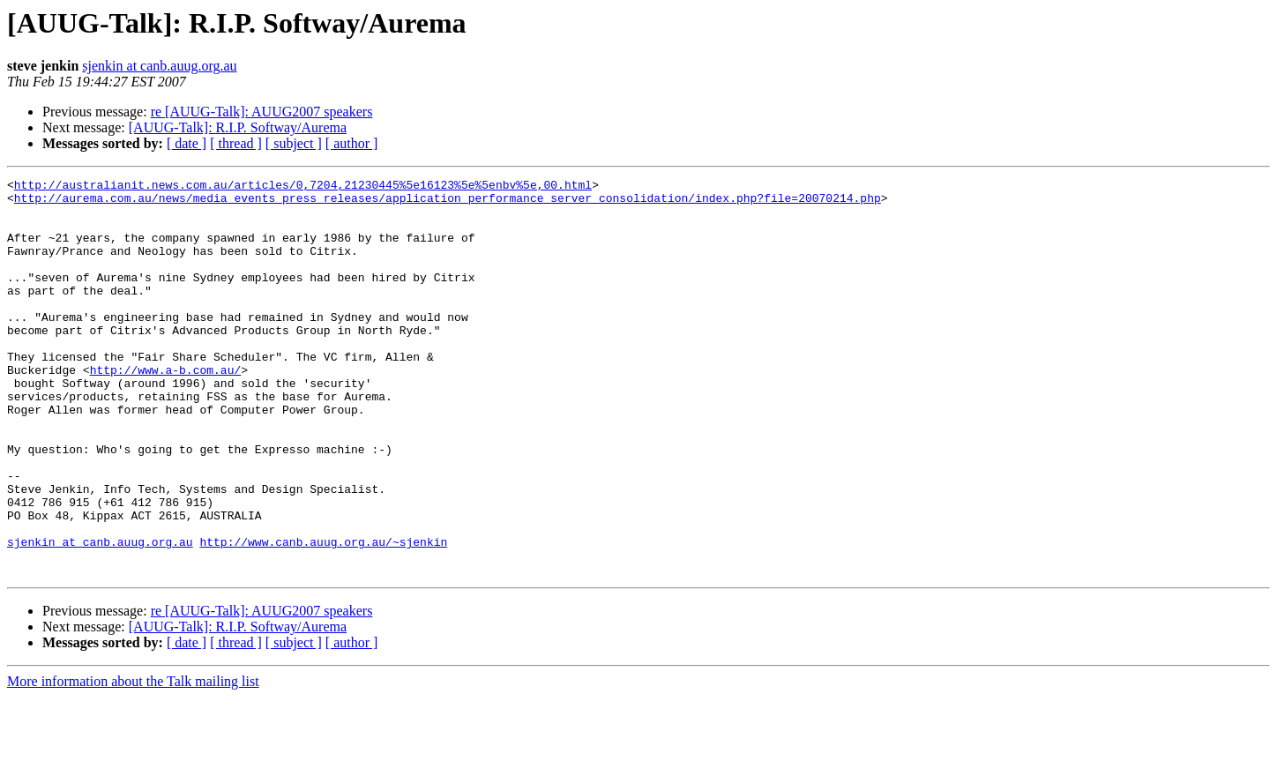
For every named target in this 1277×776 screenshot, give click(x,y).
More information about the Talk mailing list (133, 760)
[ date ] (186, 143)
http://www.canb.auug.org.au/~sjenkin (323, 615)
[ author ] (351, 143)
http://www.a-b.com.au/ (166, 409)
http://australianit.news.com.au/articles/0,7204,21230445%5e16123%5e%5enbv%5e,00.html (303, 187)
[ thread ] (236, 143)
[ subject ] (293, 143)
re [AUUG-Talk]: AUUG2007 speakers (262, 111)
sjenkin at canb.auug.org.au (159, 65)
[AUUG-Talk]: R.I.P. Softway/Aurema (238, 127)
